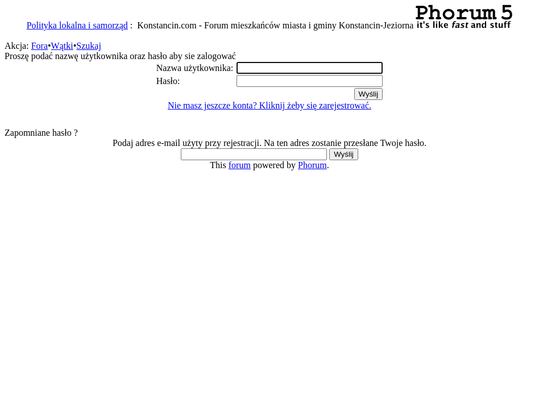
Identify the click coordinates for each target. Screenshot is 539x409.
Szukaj (88, 46)
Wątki (62, 46)
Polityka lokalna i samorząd (77, 25)
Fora (39, 46)
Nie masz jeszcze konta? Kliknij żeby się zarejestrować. (269, 105)
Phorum (312, 165)
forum (240, 165)
